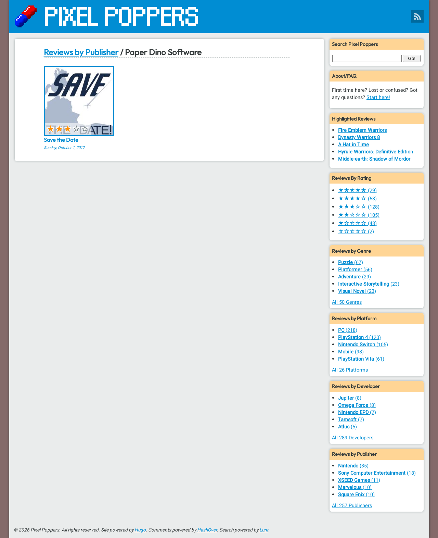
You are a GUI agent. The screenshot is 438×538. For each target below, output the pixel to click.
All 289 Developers (352, 437)
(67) (350, 262)
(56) (355, 269)
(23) (368, 284)
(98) (351, 351)
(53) (357, 198)
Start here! (378, 97)
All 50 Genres (347, 302)
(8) (349, 398)
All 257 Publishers (352, 505)
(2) (356, 231)
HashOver (207, 530)
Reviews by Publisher (81, 52)
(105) (358, 215)
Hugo (140, 530)
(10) (355, 487)
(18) (377, 473)
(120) (359, 337)
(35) (353, 466)
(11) (359, 480)
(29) (357, 190)
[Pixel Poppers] (219, 16)
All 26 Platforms (350, 370)
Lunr (263, 530)
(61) (361, 359)
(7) (357, 412)
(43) (357, 223)
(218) (347, 330)
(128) (358, 207)
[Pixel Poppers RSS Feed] (417, 16)
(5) (347, 426)
